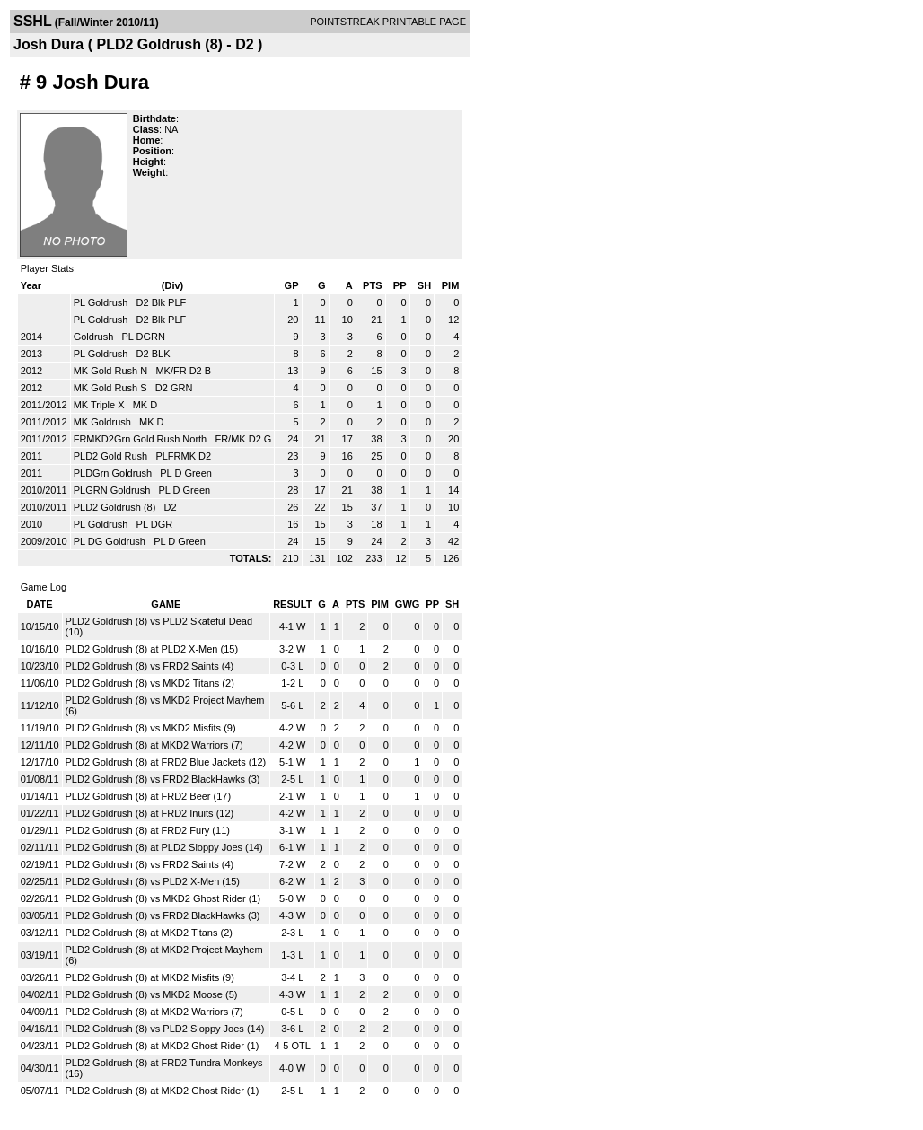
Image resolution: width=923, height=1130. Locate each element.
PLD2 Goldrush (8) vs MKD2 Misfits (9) (151, 728)
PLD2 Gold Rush (112, 456)
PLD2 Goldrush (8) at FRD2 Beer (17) (149, 796)
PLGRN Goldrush (114, 490)
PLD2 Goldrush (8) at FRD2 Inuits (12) (150, 813)
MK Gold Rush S (112, 387)
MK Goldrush (104, 421)
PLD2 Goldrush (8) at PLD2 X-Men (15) (152, 649)
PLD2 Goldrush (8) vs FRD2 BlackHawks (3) (163, 779)
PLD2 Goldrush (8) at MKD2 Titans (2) (149, 932)
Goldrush (95, 336)
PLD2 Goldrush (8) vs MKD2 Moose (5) (152, 994)
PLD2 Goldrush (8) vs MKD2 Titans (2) (150, 683)
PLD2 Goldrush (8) (116, 507)
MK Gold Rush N (112, 370)
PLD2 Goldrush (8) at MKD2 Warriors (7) (154, 745)
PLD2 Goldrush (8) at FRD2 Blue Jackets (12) (166, 762)
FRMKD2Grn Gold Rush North (142, 439)
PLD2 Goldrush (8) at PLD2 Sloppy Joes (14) (164, 847)
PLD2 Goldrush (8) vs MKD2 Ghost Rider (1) (163, 898)
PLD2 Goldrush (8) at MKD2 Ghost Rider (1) (162, 1045)
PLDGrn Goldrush (114, 473)
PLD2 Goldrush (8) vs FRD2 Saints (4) (150, 666)
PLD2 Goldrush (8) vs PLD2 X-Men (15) (153, 881)
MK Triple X (100, 404)
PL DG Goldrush (111, 541)
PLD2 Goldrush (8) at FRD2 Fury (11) (148, 830)
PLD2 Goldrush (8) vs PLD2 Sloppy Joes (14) (165, 1028)
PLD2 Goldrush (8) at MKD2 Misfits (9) (150, 977)
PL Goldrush (102, 302)
